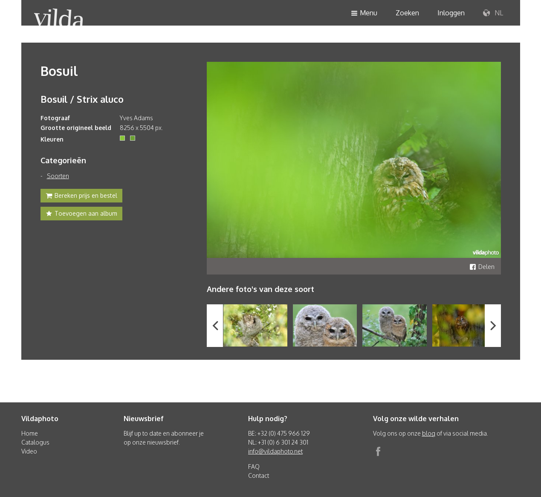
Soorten (58, 175)
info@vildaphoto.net (275, 451)
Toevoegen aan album (81, 214)
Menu (364, 13)
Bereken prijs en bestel (81, 196)
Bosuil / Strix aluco (82, 99)
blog (428, 433)
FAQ (254, 466)
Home (29, 433)
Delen (482, 266)
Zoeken (407, 13)
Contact (258, 475)
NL (493, 13)
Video (29, 451)
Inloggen (451, 13)
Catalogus (35, 442)
